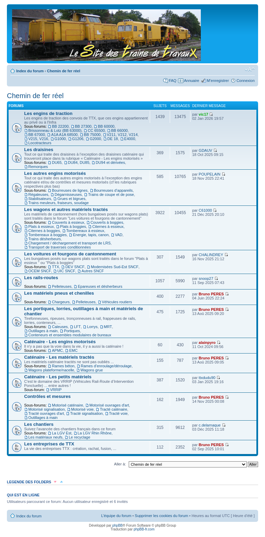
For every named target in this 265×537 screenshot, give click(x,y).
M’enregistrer (218, 80)
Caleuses (60, 327)
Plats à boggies (73, 226)
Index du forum (29, 71)
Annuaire (191, 80)
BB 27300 (83, 126)
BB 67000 (36, 135)
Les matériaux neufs (45, 437)
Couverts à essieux (68, 222)
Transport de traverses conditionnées (59, 247)
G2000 (95, 139)
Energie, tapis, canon (90, 235)
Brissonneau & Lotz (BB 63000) (54, 130)
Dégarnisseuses (68, 194)
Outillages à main (43, 331)
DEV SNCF (75, 267)
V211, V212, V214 (122, 135)
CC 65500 (96, 130)
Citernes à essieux (108, 226)
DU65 (56, 162)
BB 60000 (106, 126)
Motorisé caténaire (67, 405)
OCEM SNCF (39, 271)
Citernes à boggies (44, 231)
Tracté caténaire (113, 409)
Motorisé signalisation (46, 409)
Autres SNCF (92, 271)
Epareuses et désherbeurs (100, 286)
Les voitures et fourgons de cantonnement (70, 253)
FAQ (172, 80)
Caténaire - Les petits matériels (57, 376)
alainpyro (207, 342)
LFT (77, 327)
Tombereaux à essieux (85, 231)
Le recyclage (79, 437)
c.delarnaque (210, 425)
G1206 (78, 139)
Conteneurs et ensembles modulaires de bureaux (69, 335)
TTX (55, 267)
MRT (108, 327)
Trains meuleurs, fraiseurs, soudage (58, 203)
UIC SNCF (66, 271)
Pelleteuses (61, 286)
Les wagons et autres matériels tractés (66, 209)
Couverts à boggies (106, 222)
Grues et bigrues (71, 199)
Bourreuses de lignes (69, 190)
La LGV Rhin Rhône (94, 433)
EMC (73, 350)
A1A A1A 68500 (64, 135)
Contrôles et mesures (47, 396)
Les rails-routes (41, 277)
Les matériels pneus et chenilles (59, 293)
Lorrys (92, 327)
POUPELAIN (209, 174)
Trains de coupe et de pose (111, 194)
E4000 (129, 139)
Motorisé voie (82, 409)
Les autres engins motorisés (55, 173)
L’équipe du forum (116, 516)
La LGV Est (61, 433)
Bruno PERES (211, 294)
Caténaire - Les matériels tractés (59, 357)
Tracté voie (118, 413)
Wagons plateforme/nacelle (51, 370)
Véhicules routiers (117, 302)
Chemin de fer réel (63, 71)
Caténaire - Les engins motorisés (60, 341)
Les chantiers (38, 424)
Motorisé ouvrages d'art (109, 405)
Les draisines (38, 149)
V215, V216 (38, 139)
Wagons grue (91, 370)
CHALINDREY (211, 255)
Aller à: (120, 464)
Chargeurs (60, 302)
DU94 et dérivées (110, 162)
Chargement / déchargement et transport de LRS (69, 243)
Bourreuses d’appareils (113, 190)
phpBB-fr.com (144, 529)
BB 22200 (60, 126)
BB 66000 (119, 130)
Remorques (38, 167)
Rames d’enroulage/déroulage (106, 366)
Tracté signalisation (86, 413)
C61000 (205, 210)
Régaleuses (38, 194)
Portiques (72, 331)
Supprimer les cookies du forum (161, 516)
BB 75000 (92, 135)
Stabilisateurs (39, 199)
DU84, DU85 (78, 162)
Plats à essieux (41, 226)
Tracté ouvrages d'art (46, 413)
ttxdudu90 (207, 378)
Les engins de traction (48, 113)
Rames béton (63, 366)
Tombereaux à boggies (47, 235)
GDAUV (205, 150)
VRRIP (56, 390)
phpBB (117, 525)
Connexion (245, 80)
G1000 (60, 139)
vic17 (203, 114)
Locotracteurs (39, 143)
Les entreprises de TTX (49, 443)
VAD (118, 235)
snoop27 (206, 278)
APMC (57, 350)
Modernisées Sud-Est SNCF (114, 267)
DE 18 (112, 139)
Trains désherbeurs (44, 239)
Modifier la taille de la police (250, 69)
